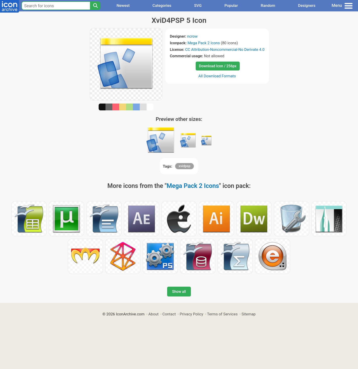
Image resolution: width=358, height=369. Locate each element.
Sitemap (249, 314)
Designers (306, 5)
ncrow (192, 36)
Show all (179, 291)
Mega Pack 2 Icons (203, 43)
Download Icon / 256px (217, 66)
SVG (198, 5)
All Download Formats (217, 76)
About (153, 314)
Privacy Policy (191, 314)
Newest (122, 5)
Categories (162, 5)
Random (268, 5)
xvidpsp (184, 166)
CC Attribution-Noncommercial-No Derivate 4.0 (224, 49)
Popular (231, 5)
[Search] (95, 5)
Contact (169, 314)
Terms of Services (222, 314)
